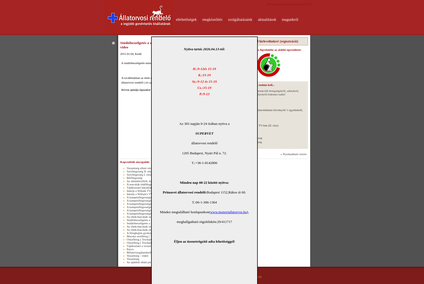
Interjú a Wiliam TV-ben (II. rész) (259, 125)
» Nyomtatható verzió (294, 154)
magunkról (290, 20)
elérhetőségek (186, 20)
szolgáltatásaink (240, 20)
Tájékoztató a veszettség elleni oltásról (150, 246)
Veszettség (133, 258)
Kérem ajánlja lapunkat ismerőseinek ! (145, 89)
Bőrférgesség (135, 177)
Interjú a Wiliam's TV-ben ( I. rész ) (148, 194)
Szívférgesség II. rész (139, 171)
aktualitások (267, 20)
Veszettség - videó (137, 255)
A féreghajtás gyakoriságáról (144, 233)
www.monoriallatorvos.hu (228, 212)
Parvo (130, 249)
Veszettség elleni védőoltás (143, 168)
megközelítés (212, 20)
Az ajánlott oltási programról (144, 262)
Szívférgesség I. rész (139, 174)
